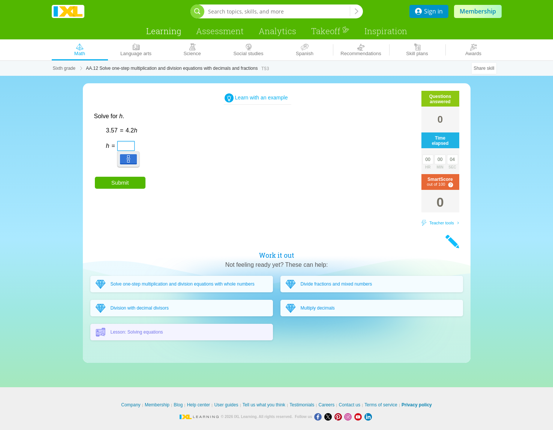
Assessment (220, 31)
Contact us (349, 404)
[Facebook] (319, 417)
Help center (198, 404)
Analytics (277, 31)
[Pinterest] (339, 417)
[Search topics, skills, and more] (279, 11)
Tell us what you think (264, 404)
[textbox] (119, 143)
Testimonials (301, 404)
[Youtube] (359, 417)
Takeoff (330, 31)
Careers (327, 404)
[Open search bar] (197, 11)
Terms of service (380, 404)
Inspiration (385, 31)
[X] (329, 417)
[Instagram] (349, 417)
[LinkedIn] (368, 417)
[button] (128, 159)
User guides (226, 404)
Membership (478, 11)
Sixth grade (64, 68)
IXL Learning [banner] (68, 11)
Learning (163, 31)
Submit (120, 182)
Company (130, 404)
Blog (178, 404)
